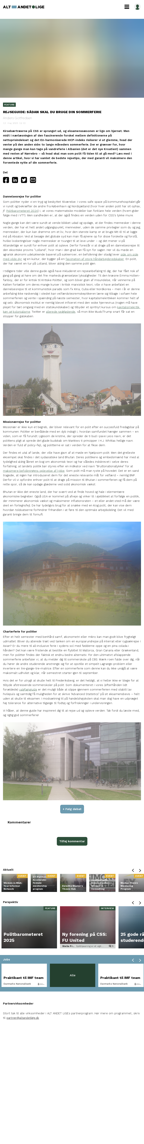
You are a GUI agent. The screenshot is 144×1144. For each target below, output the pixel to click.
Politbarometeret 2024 (22, 211)
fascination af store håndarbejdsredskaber (95, 259)
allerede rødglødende (60, 311)
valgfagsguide (28, 689)
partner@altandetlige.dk (23, 1018)
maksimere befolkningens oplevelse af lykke (33, 471)
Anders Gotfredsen (17, 118)
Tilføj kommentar (72, 841)
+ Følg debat (72, 809)
